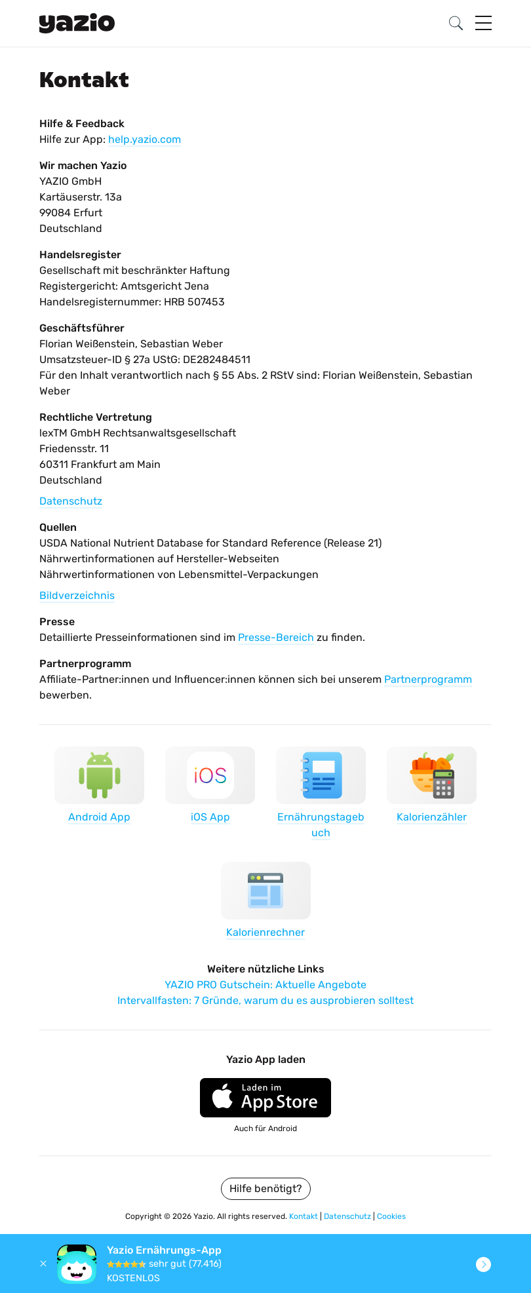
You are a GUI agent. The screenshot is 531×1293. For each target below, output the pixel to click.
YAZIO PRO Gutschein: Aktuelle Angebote (265, 984)
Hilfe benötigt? (265, 1188)
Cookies (391, 1216)
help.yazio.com (144, 139)
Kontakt (304, 1216)
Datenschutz (70, 501)
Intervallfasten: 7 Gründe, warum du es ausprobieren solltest (265, 1000)
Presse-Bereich (276, 637)
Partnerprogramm (428, 679)
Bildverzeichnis (77, 595)
